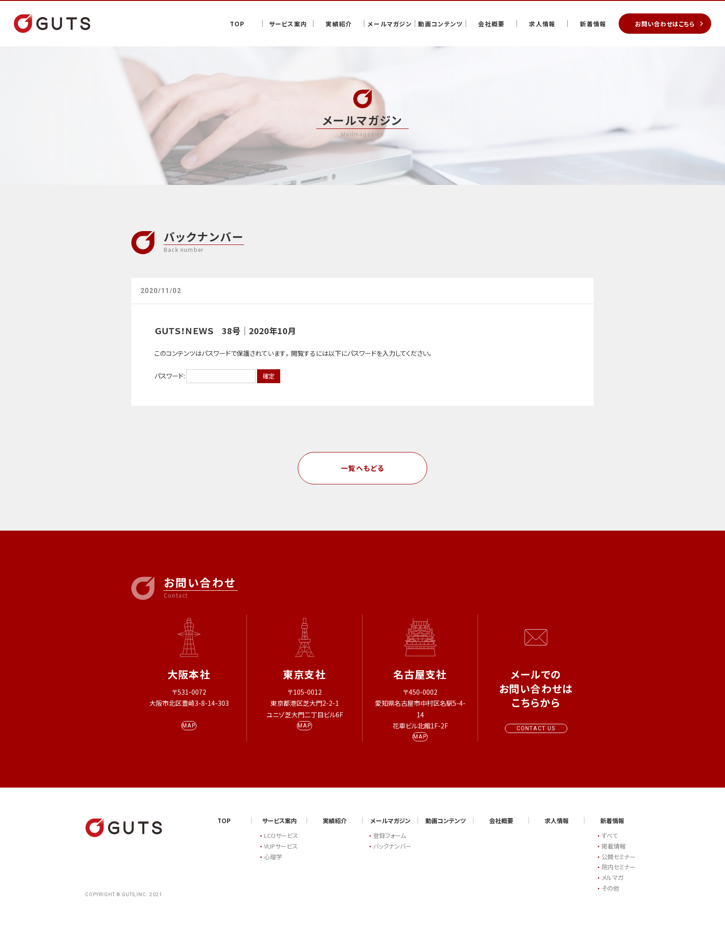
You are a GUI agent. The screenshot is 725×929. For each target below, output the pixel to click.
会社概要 (491, 23)
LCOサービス (281, 844)
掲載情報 (614, 854)
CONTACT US (536, 728)
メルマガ (612, 886)
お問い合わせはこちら (665, 23)
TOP (237, 23)
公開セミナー (619, 865)
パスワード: (205, 375)
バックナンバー (392, 854)
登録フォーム (389, 844)
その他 (610, 896)
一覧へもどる (363, 468)
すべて (610, 844)
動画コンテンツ (440, 23)
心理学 (273, 865)
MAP (189, 734)
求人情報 (542, 23)
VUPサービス (281, 854)
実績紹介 (339, 23)
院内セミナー (619, 875)
